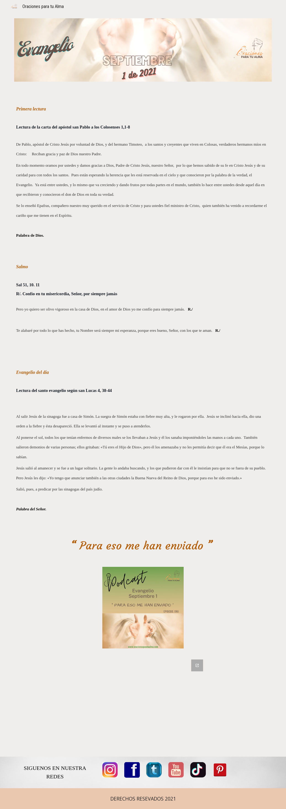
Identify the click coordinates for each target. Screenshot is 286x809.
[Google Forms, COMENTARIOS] (143, 705)
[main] (143, 314)
